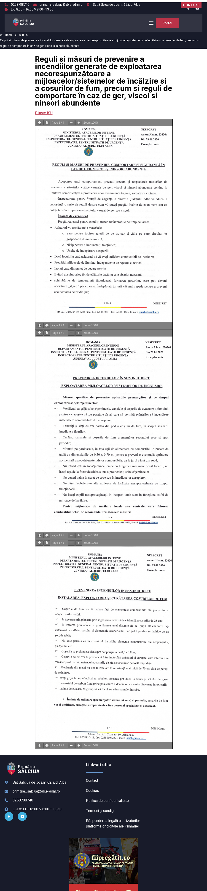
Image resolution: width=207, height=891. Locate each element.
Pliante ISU (44, 113)
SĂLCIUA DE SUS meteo (173, 779)
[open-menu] (150, 23)
